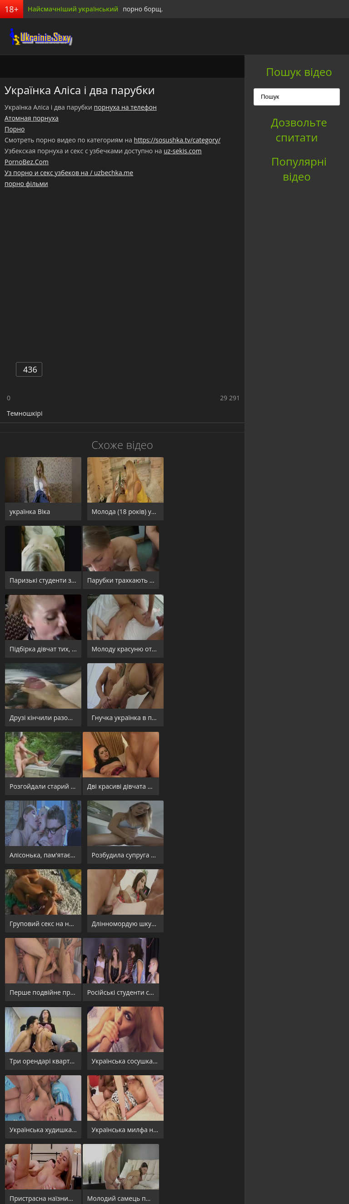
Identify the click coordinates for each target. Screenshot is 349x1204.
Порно (15, 129)
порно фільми (26, 183)
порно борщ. (143, 9)
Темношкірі (24, 413)
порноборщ (34, 36)
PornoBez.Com (27, 161)
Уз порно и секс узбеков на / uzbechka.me (69, 172)
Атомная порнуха (32, 118)
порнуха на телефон (125, 107)
